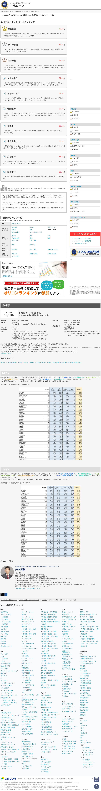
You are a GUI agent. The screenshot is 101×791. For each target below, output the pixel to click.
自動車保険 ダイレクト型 (88, 656)
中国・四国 (15, 240)
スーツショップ (46, 767)
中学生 (50, 680)
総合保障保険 (84, 707)
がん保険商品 (84, 693)
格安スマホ (91, 622)
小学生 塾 (44, 668)
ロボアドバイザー (6, 705)
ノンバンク (11, 683)
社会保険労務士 (53, 712)
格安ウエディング (67, 721)
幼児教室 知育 (45, 687)
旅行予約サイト (27, 741)
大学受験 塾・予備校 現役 (49, 612)
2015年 (49, 363)
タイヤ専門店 (45, 772)
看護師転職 (65, 631)
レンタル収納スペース (30, 648)
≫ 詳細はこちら (6, 353)
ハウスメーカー (7, 766)
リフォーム (4, 739)
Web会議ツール (67, 684)
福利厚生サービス (27, 729)
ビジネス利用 (27, 766)
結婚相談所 (65, 724)
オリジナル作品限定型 (30, 712)
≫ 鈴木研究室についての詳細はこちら (27, 588)
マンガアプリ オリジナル (30, 717)
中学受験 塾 (44, 653)
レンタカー (25, 661)
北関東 (10, 759)
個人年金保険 (84, 710)
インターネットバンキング (9, 671)
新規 (13, 244)
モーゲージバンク (53, 249)
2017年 (43, 363)
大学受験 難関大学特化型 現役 (50, 622)
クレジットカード (6, 685)
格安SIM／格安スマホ (87, 619)
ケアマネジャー (54, 715)
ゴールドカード (7, 693)
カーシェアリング (27, 658)
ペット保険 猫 (84, 676)
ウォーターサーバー (28, 612)
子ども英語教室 (46, 695)
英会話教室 (44, 700)
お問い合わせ (50, 778)
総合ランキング (16, 223)
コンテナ (26, 651)
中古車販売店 (26, 673)
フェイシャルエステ (68, 706)
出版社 (25, 714)
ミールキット (26, 631)
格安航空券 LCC (27, 751)
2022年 (14, 363)
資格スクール (45, 719)
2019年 (31, 363)
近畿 (49, 238)
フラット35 (15, 256)
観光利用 (26, 768)
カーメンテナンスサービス (30, 695)
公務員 (44, 717)
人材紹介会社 (66, 662)
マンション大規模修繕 (8, 727)
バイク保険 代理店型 (86, 663)
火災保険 (3, 629)
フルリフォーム (7, 742)
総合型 (25, 709)
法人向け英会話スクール (48, 732)
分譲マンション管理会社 (8, 722)
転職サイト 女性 (67, 624)
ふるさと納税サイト (28, 643)
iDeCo (82, 730)
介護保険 (82, 705)
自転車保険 (4, 626)
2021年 (20, 363)
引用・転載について (61, 778)
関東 (49, 235)
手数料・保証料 (76, 186)
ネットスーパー (27, 636)
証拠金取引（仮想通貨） (10, 702)
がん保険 (3, 641)
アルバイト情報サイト (69, 619)
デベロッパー (6, 769)
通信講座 (43, 705)
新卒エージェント (67, 658)
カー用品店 (44, 769)
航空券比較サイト (27, 746)
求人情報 (70, 778)
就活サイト (65, 614)
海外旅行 (33, 744)
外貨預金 (3, 673)
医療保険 (3, 639)
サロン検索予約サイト (69, 711)
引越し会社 (25, 656)
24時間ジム (44, 744)
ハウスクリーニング (28, 622)
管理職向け (67, 691)
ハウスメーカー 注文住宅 (83, 238)
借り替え (32, 244)
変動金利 (14, 253)
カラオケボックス (67, 751)
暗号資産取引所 (6, 698)
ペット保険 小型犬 (86, 673)
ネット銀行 (33, 249)
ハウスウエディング (68, 719)
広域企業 (84, 634)
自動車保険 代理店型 (86, 659)
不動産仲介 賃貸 (6, 730)
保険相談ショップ (6, 646)
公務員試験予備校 (46, 729)
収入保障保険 (85, 690)
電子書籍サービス (27, 704)
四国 (82, 631)
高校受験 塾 (44, 629)
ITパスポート (52, 717)
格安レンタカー (27, 663)
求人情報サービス (67, 648)
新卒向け (66, 696)
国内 (24, 761)
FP (43, 707)
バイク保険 (4, 619)
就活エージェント (67, 612)
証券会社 (5, 659)
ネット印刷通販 (67, 679)
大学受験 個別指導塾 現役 (49, 617)
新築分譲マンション (81, 243)
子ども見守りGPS (27, 734)
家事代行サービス (27, 619)
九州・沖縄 (33, 240)
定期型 (89, 681)
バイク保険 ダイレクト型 (88, 661)
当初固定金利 (33, 253)
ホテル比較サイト (27, 749)
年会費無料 (5, 688)
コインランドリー (27, 624)
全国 (73, 748)
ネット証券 (4, 654)
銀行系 (4, 683)
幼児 (43, 698)
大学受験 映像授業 (47, 626)
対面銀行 (14, 249)
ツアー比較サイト (27, 756)
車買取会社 (25, 668)
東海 (31, 238)
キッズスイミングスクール (49, 749)
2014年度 (56, 363)
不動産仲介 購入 (6, 718)
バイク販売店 (26, 682)
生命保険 (3, 636)
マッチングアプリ (67, 731)
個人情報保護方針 (40, 778)
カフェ (24, 697)
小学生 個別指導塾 (47, 673)
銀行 (3, 661)
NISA (2, 656)
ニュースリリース (29, 778)
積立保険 (82, 715)
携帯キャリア (84, 612)
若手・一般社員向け (69, 694)
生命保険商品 (84, 685)
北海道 (14, 235)
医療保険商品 (84, 678)
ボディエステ (66, 709)
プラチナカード (88, 755)
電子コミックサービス (29, 707)
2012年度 (70, 363)
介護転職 (65, 634)
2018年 (37, 363)
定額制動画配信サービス (29, 700)
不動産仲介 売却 (6, 713)
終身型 (83, 681)
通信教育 (43, 678)
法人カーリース (67, 676)
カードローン (5, 681)
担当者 (32, 227)
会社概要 (20, 778)
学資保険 (3, 643)
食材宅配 (24, 626)
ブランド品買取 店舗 (28, 719)
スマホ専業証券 (6, 663)
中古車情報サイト (27, 670)
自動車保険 (4, 612)
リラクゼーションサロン (48, 747)
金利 (31, 229)
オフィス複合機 (27, 726)
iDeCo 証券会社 (6, 666)
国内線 (25, 754)
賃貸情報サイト (6, 732)
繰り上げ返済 (15, 232)
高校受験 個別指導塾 (47, 641)
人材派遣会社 (66, 666)
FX (1, 678)
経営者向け (67, 689)
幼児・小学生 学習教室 (48, 685)
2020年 (26, 363)
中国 (96, 629)
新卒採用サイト (67, 655)
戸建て (13, 715)
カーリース (25, 665)
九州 (17, 725)
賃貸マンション (6, 735)
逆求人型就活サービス (69, 617)
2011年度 (77, 363)
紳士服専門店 (45, 764)
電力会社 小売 (26, 731)
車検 (23, 692)
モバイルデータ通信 (86, 617)
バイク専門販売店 (28, 685)
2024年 (3, 363)
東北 (31, 235)
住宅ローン (4, 676)
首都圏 (4, 725)
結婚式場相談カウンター (70, 726)
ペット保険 (4, 634)
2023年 (8, 363)
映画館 (64, 739)
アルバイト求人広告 (68, 669)
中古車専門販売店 (28, 675)
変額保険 (82, 712)
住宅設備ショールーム (8, 737)
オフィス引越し (27, 722)
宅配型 (25, 653)
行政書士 (45, 715)
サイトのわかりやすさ (36, 232)
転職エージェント (67, 629)
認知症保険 (83, 700)
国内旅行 (26, 744)
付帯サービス (51, 227)
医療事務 (48, 707)
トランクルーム (27, 646)
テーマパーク (66, 753)
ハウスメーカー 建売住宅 (83, 241)
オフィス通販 (26, 724)
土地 (17, 715)
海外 (28, 761)
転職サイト (65, 622)
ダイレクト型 (6, 614)
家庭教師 (43, 682)
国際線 (31, 754)
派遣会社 (65, 641)
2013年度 (63, 363)
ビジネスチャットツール (70, 681)
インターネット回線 (86, 636)
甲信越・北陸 (15, 238)
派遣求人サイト (67, 646)
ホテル (24, 763)
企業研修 (65, 686)
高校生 (44, 680)
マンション (5, 715)
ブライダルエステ (67, 704)
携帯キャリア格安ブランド (88, 614)
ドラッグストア (46, 762)
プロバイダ (83, 624)
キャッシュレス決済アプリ (9, 695)
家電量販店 (44, 759)
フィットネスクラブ (47, 742)
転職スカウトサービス (69, 626)
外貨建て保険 (84, 702)
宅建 (43, 710)
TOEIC (44, 712)
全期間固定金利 (52, 253)
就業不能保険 (84, 698)
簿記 (47, 710)
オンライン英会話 (46, 702)
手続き (14, 229)
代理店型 (5, 617)
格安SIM (84, 622)
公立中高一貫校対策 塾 (48, 663)
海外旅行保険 (5, 631)
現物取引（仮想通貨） (9, 700)
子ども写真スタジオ (28, 702)
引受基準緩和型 (86, 683)
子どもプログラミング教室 (49, 734)
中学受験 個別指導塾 (47, 658)
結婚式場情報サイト (68, 729)
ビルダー (5, 756)
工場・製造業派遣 (67, 643)
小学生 (56, 680)
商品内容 (14, 227)
